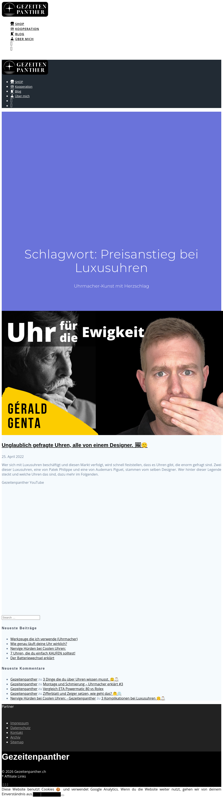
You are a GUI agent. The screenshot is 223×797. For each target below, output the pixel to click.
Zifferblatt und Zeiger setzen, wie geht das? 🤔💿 (82, 693)
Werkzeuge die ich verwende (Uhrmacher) (44, 639)
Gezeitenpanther (23, 679)
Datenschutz (20, 727)
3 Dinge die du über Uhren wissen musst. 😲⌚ (81, 679)
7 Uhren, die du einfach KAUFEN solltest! (42, 653)
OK (37, 794)
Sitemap (17, 742)
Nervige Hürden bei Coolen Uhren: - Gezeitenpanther (53, 698)
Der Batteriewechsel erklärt (32, 658)
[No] (62, 795)
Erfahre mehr (50, 794)
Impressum (19, 723)
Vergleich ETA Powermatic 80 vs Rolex (73, 688)
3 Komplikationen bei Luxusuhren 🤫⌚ (133, 698)
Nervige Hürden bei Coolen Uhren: (38, 648)
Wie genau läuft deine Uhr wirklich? (38, 643)
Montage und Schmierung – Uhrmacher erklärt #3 (83, 684)
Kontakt (16, 732)
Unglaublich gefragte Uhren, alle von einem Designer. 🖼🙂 (75, 445)
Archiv (15, 737)
